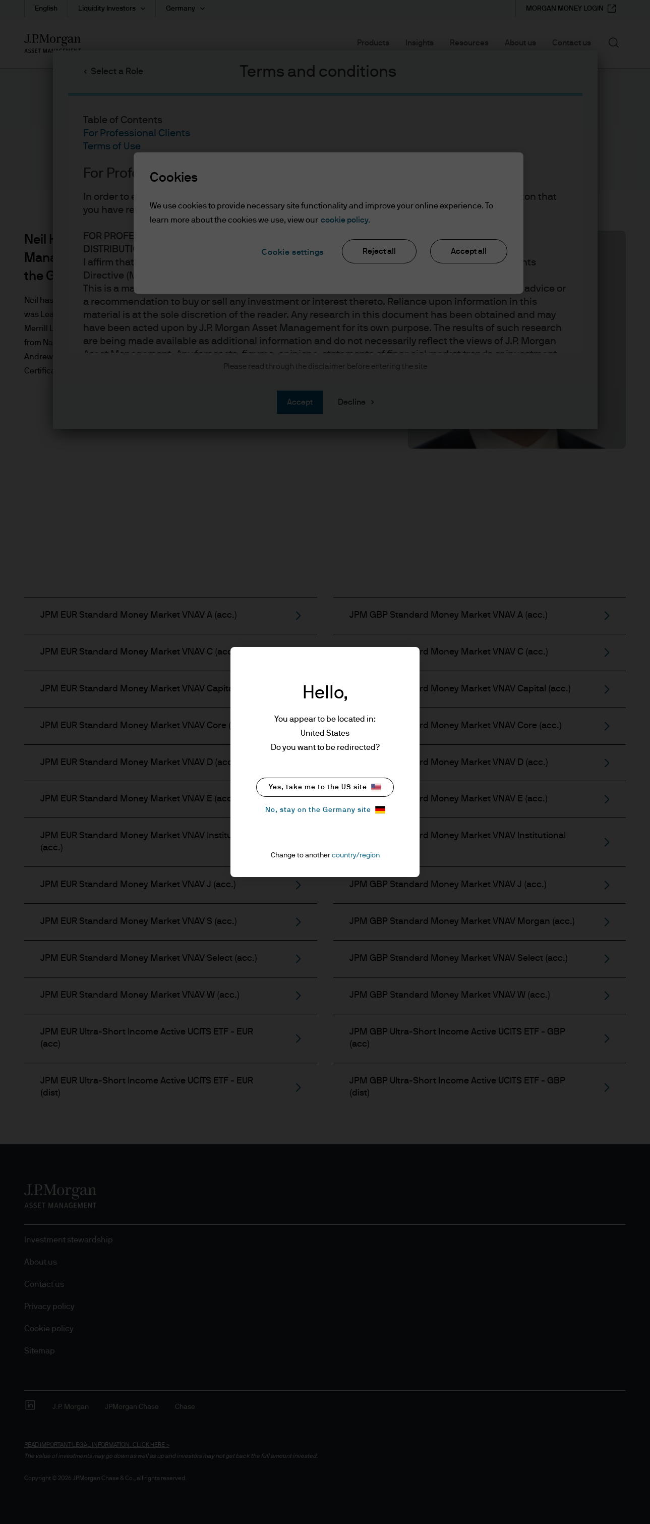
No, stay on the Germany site (325, 809)
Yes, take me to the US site (325, 787)
